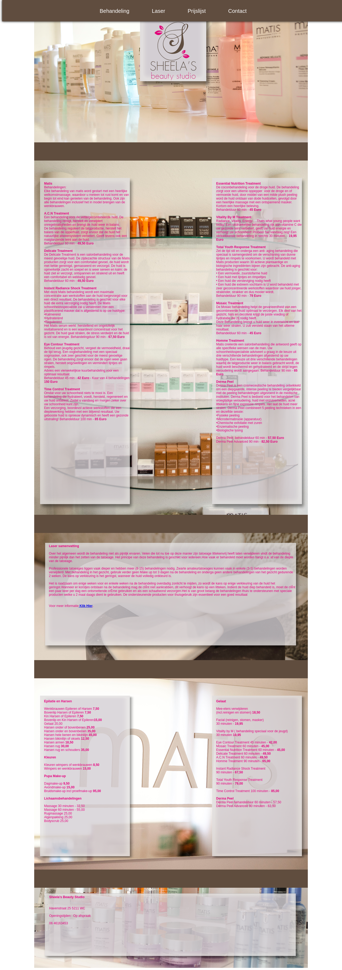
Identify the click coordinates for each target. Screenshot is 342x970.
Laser (158, 11)
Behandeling (114, 11)
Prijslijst (197, 11)
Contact (237, 11)
